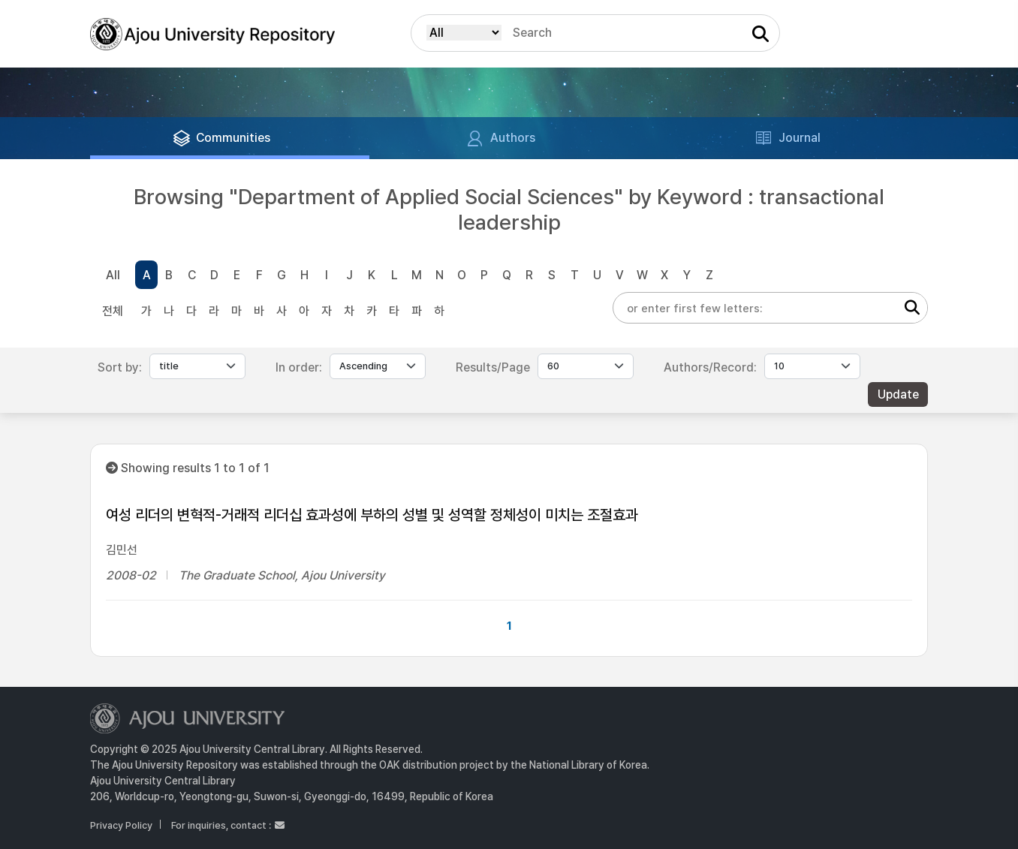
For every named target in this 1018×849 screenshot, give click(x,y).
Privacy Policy (121, 825)
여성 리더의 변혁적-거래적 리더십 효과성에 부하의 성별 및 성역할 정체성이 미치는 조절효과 (372, 515)
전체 (112, 311)
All (113, 275)
